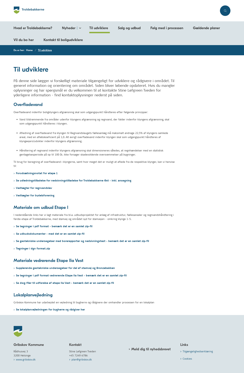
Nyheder (68, 28)
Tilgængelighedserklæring (198, 351)
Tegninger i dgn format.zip (33, 248)
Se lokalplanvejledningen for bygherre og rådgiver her (50, 309)
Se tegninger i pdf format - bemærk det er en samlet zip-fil (54, 226)
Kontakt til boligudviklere (63, 40)
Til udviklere (98, 28)
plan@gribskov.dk (82, 359)
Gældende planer (206, 28)
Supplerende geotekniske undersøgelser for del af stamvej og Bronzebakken (65, 268)
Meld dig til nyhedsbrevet (151, 349)
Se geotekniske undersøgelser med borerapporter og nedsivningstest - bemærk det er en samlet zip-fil (82, 241)
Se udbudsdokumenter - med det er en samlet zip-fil (50, 233)
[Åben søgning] (225, 10)
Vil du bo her (24, 40)
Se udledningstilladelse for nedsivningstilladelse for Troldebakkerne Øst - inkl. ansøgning (73, 180)
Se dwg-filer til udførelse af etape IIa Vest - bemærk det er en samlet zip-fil (65, 283)
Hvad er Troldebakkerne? (33, 28)
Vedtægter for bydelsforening (35, 195)
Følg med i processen (166, 28)
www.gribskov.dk (26, 359)
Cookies (187, 358)
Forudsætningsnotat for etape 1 (37, 173)
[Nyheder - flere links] (79, 27)
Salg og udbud (129, 28)
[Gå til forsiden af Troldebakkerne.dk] (116, 10)
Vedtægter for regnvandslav (34, 188)
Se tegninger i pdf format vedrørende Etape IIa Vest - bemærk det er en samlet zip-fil (71, 275)
